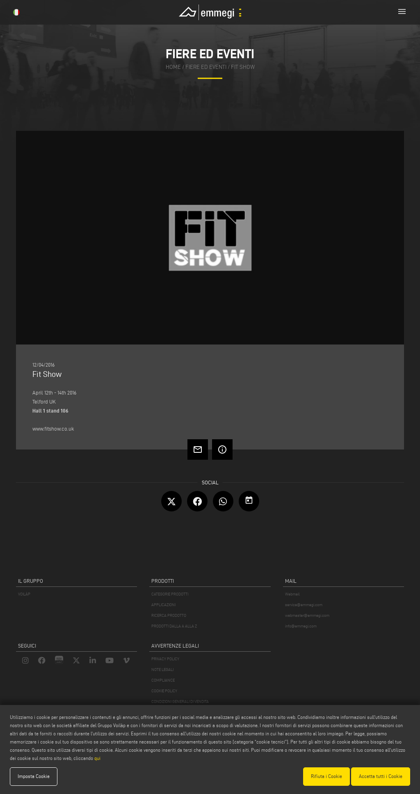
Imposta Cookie (34, 776)
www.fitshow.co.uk (53, 428)
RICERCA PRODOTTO (168, 615)
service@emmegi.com (303, 604)
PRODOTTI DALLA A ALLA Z (174, 626)
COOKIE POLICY (164, 691)
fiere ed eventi (205, 67)
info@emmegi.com (301, 626)
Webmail (292, 594)
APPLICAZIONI (163, 604)
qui (97, 758)
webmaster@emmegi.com (307, 615)
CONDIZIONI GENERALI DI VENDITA (180, 701)
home (173, 67)
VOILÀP (24, 594)
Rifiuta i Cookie (326, 776)
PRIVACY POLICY (165, 659)
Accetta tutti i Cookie (380, 776)
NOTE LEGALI (162, 669)
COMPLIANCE (163, 680)
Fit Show (243, 67)
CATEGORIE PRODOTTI (169, 594)
